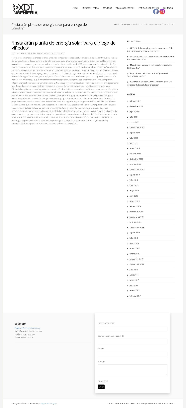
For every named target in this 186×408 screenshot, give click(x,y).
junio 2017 (134, 275)
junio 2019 (134, 185)
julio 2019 (134, 180)
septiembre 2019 (137, 169)
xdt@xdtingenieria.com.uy (27, 328)
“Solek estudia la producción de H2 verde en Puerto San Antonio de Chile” (150, 58)
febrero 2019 (135, 206)
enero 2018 (134, 253)
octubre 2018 (135, 222)
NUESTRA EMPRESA (90, 8)
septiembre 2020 (137, 127)
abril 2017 (134, 285)
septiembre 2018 (137, 227)
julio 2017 (134, 269)
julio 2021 (134, 117)
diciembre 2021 (136, 106)
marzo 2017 (135, 290)
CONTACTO (168, 8)
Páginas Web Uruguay (48, 403)
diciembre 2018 (136, 211)
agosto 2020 (135, 132)
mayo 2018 (134, 243)
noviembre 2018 (136, 217)
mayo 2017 (134, 280)
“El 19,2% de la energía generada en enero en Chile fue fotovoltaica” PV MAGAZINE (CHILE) (150, 50)
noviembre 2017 (136, 259)
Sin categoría (125, 24)
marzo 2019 (135, 201)
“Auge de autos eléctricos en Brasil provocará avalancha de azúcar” (147, 75)
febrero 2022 (135, 101)
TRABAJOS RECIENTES (125, 8)
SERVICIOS (107, 8)
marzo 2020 (135, 148)
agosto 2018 (135, 232)
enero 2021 (134, 122)
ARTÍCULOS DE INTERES (166, 403)
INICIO (75, 8)
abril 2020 (134, 143)
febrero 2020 (135, 153)
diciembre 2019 (136, 159)
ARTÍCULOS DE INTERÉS (149, 8)
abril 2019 (134, 196)
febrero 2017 (135, 296)
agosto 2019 (135, 174)
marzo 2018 (135, 248)
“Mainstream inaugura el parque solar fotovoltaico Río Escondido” (149, 66)
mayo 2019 (134, 190)
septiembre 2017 (137, 264)
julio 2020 (134, 138)
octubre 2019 (135, 164)
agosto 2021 (135, 111)
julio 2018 (134, 238)
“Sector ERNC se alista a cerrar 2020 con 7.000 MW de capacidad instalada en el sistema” (149, 83)
